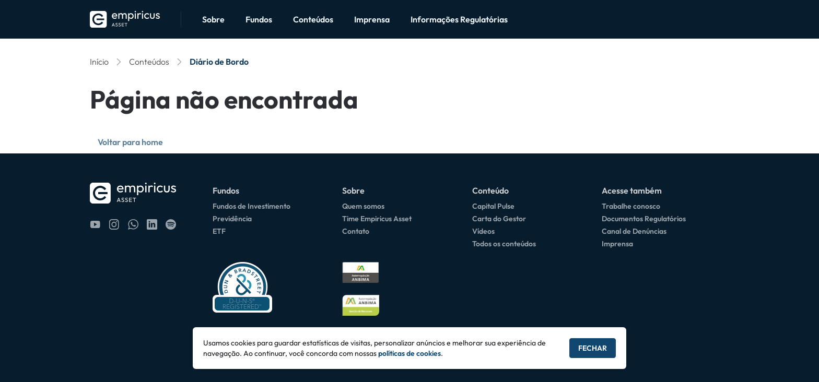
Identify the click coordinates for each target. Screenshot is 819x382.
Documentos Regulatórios (644, 218)
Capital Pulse (493, 206)
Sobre (213, 19)
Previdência (232, 218)
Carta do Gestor (499, 218)
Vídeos (483, 231)
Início (99, 61)
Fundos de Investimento (251, 206)
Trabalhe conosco (631, 206)
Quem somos (363, 206)
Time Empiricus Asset (377, 218)
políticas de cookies (409, 353)
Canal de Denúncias (634, 231)
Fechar (592, 348)
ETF (219, 231)
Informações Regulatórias (459, 19)
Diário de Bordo (219, 61)
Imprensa (372, 19)
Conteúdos (313, 19)
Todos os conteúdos (504, 243)
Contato (355, 231)
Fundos (258, 19)
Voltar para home (130, 142)
